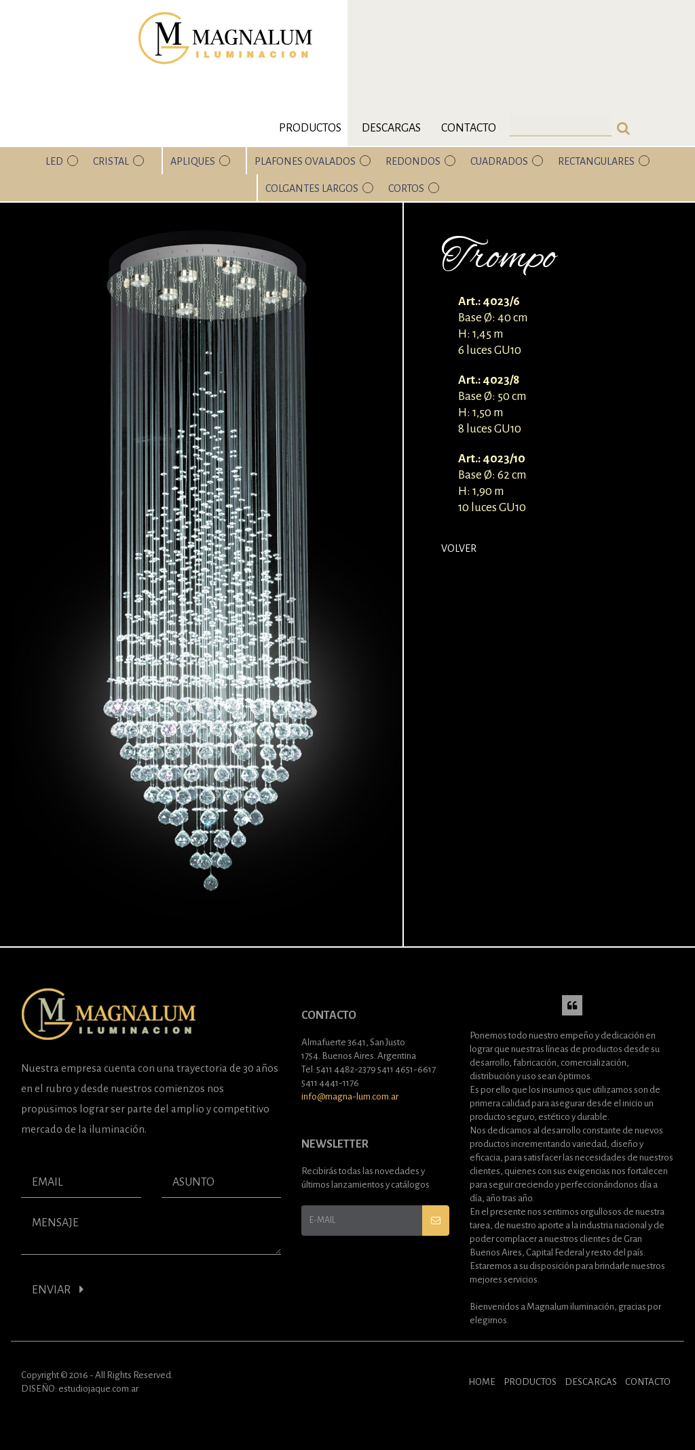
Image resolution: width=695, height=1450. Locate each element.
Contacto (468, 128)
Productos (310, 128)
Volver (458, 548)
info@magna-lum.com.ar (349, 1096)
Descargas (391, 128)
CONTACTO (648, 1382)
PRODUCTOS (530, 1382)
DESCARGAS (591, 1382)
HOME (481, 1382)
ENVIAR (57, 1289)
